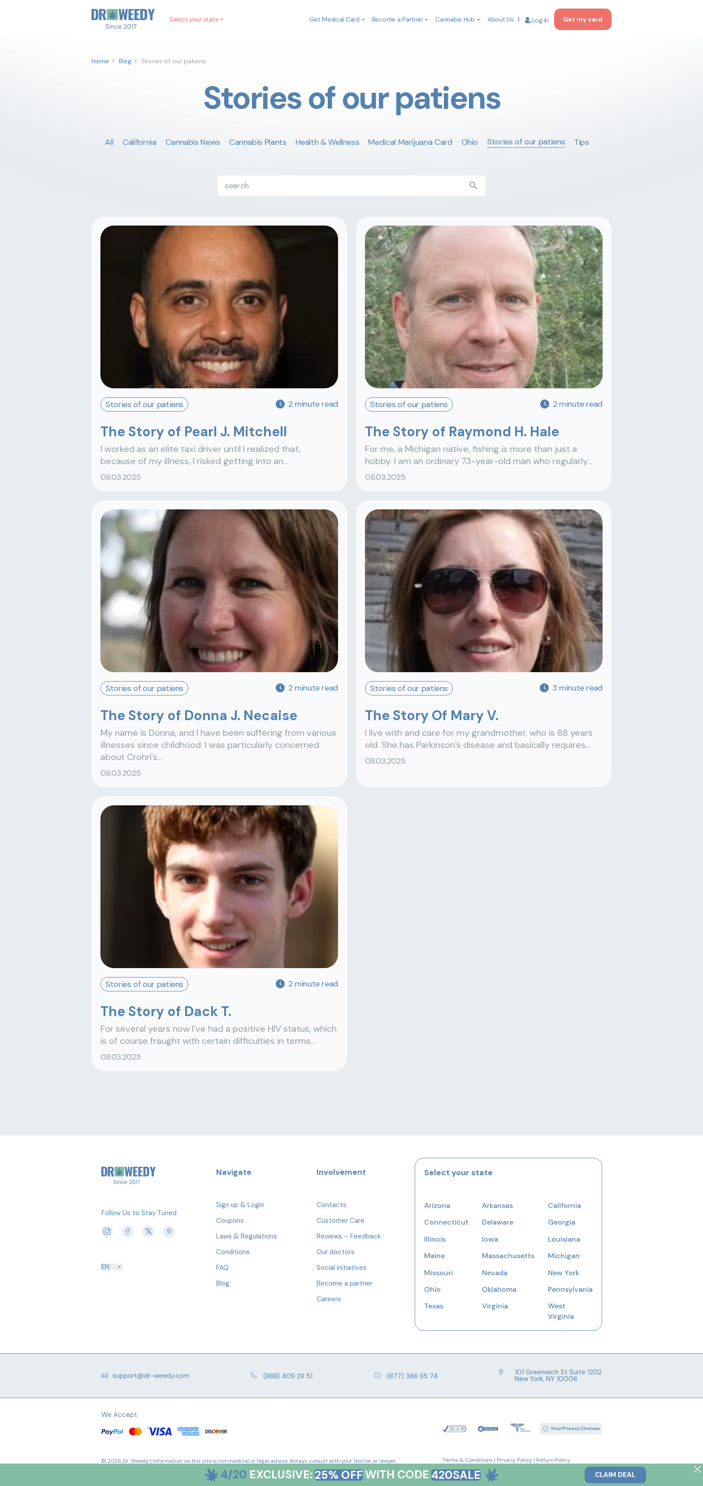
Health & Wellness (327, 142)
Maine (434, 1255)
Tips (581, 142)
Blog (223, 1283)
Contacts (332, 1204)
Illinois (435, 1239)
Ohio (469, 142)
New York (563, 1272)
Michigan (564, 1255)
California (139, 142)
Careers (329, 1299)
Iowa (490, 1239)
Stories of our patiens (526, 141)
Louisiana (564, 1239)
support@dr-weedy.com (145, 1376)
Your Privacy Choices (575, 1428)
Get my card (583, 19)
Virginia (495, 1306)
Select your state (193, 19)
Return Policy (553, 1460)
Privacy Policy (514, 1460)
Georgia (561, 1222)
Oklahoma (499, 1289)
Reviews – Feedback (349, 1236)
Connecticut (446, 1222)
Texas (433, 1306)
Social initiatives (342, 1267)
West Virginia (561, 1311)
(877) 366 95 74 (406, 1376)
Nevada (495, 1272)
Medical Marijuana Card (410, 142)
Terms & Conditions (468, 1460)
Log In (537, 20)
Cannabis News (192, 142)
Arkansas (497, 1205)
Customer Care (341, 1220)
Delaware (497, 1222)
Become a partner (345, 1283)
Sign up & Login (240, 1204)
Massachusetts (508, 1255)
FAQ (222, 1267)
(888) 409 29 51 (281, 1376)
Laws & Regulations (246, 1236)
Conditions (233, 1251)
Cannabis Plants (257, 142)
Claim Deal (615, 1474)
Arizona (437, 1205)
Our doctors (336, 1251)
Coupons (230, 1220)
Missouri (438, 1272)
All (109, 142)
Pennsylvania (570, 1289)
